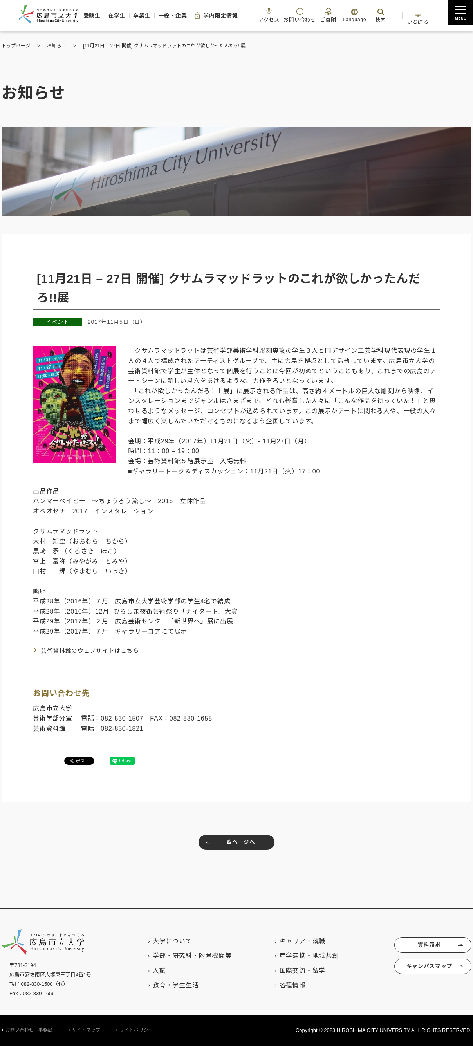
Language (392, 15)
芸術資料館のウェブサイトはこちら (93, 650)
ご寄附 (363, 15)
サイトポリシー (136, 1030)
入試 (150, 970)
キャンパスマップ (428, 970)
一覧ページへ (228, 843)
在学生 (123, 16)
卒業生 (153, 16)
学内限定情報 (238, 16)
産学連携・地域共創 (300, 955)
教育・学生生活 (167, 985)
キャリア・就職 (294, 941)
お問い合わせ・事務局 (28, 1030)
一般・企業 (189, 16)
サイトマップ (86, 1030)
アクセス (297, 15)
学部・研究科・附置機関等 (183, 955)
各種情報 (284, 985)
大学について (164, 941)
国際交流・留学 (294, 970)
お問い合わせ (331, 15)
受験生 (93, 16)
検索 (418, 15)
